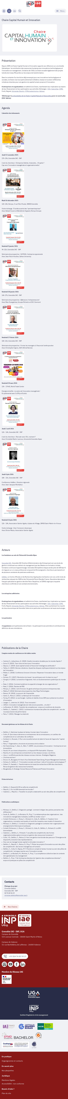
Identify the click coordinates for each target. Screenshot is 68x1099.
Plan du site (6, 1093)
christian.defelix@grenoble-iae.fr (15, 895)
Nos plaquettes (8, 1070)
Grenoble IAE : (7, 563)
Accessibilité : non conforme (13, 1084)
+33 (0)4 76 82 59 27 (14, 956)
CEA (49, 89)
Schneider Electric (18, 91)
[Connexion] (4, 11)
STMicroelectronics (31, 91)
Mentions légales (8, 1080)
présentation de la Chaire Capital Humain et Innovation (32, 96)
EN (14, 11)
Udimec (41, 91)
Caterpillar (54, 89)
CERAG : (4, 577)
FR (9, 11)
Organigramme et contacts (12, 1061)
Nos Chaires (10, 906)
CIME (61, 89)
